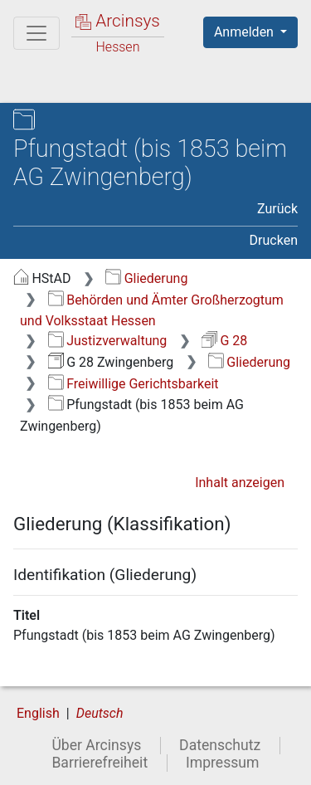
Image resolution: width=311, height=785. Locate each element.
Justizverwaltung (108, 341)
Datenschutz (219, 745)
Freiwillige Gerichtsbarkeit (133, 384)
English (38, 713)
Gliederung (146, 278)
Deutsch (100, 713)
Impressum (223, 762)
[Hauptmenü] (36, 33)
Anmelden (245, 32)
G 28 (224, 341)
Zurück (277, 209)
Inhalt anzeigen (239, 482)
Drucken (274, 240)
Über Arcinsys (96, 745)
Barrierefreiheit (99, 762)
